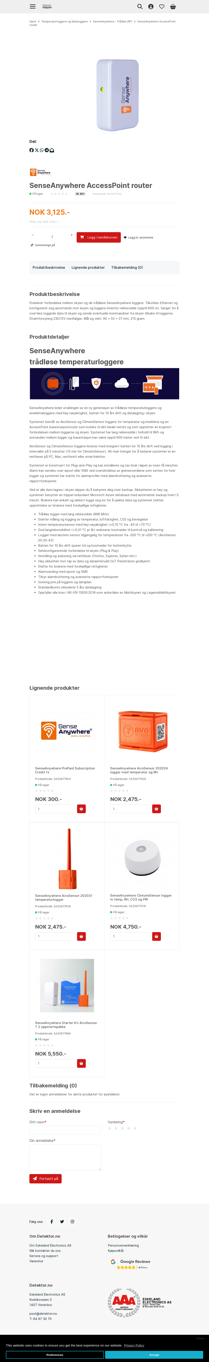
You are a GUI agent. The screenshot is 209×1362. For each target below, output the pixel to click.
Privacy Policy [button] (134, 1345)
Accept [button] (154, 1355)
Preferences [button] (54, 1355)
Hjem (32, 21)
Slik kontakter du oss (45, 1250)
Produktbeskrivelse (49, 267)
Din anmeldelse (41, 1140)
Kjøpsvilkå (115, 1250)
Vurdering (115, 1122)
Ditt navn (37, 1122)
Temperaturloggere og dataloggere (64, 21)
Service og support (43, 1256)
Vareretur (36, 1261)
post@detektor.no (43, 1313)
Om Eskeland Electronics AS (50, 1245)
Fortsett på (45, 1178)
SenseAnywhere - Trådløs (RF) (112, 21)
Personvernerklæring (123, 1245)
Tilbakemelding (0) (127, 267)
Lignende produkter (88, 267)
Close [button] (200, 1338)
